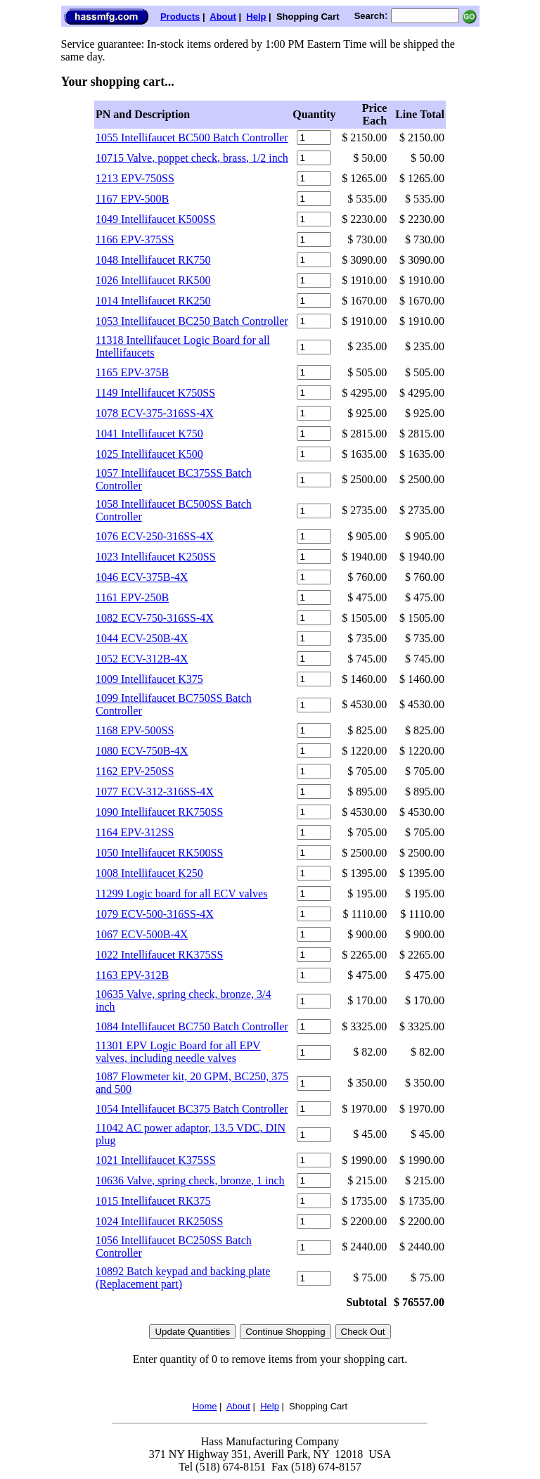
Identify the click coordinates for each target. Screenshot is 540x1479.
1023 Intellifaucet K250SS (156, 557)
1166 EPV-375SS (135, 239)
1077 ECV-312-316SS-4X (155, 792)
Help (256, 16)
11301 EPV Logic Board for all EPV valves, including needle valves (178, 1051)
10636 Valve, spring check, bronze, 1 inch (190, 1180)
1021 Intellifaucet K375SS (156, 1160)
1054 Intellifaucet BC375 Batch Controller (192, 1109)
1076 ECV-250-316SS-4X (155, 536)
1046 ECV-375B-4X (142, 577)
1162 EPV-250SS (135, 771)
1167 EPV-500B (132, 199)
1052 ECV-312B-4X (142, 659)
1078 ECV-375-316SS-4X (155, 413)
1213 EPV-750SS (135, 178)
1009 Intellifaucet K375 (149, 679)
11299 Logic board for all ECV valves (181, 893)
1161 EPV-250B (132, 597)
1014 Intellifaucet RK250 (153, 301)
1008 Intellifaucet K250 (149, 873)
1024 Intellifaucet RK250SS (159, 1221)
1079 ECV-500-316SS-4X (155, 914)
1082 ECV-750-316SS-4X (155, 618)
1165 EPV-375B (132, 372)
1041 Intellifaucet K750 (149, 434)
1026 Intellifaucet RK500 (153, 280)
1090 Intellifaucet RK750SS (159, 812)
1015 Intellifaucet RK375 (153, 1201)
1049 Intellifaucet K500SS (156, 219)
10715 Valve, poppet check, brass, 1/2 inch (192, 158)
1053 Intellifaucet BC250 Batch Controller (192, 321)
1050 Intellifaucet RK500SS (159, 853)
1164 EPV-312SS (135, 832)
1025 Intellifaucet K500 (149, 454)
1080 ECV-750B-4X (142, 751)
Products (180, 16)
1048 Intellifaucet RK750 (153, 260)
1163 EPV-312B (132, 975)
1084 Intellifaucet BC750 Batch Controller (192, 1026)
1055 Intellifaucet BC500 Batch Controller (192, 137)
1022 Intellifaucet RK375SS (159, 955)
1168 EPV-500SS (135, 730)
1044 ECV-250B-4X (142, 638)
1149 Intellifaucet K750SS (155, 393)
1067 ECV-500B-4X (142, 934)
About (223, 16)
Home (205, 1406)
